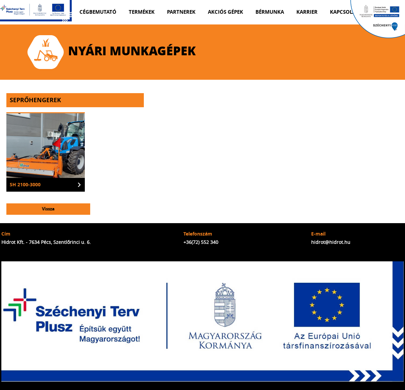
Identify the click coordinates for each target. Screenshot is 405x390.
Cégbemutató (97, 11)
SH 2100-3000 (25, 184)
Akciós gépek (225, 11)
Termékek (142, 11)
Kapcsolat (344, 11)
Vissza (48, 209)
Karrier (306, 11)
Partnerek (181, 11)
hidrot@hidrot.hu (330, 242)
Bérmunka (269, 11)
